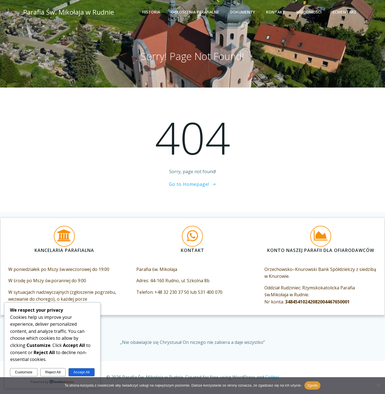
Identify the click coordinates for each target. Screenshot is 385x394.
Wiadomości (309, 12)
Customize (23, 372)
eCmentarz (345, 12)
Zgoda (312, 385)
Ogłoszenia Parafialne (196, 12)
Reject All (53, 372)
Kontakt (276, 12)
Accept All (81, 372)
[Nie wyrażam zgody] (378, 385)
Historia (152, 12)
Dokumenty (243, 12)
